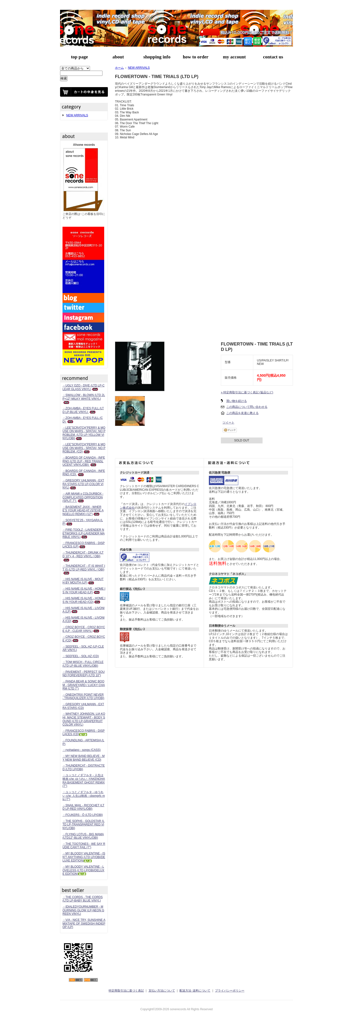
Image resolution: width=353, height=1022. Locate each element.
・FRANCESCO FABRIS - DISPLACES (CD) (84, 732)
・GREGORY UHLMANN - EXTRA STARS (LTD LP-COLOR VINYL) (83, 484)
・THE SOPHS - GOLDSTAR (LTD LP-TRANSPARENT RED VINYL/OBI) (83, 824)
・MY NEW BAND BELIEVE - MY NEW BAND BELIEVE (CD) (84, 757)
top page (79, 56)
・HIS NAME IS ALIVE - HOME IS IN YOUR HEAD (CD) (84, 600)
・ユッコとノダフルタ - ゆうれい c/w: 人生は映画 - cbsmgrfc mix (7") (84, 795)
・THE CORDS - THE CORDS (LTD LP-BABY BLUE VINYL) (83, 899)
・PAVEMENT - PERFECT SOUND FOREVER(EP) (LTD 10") (84, 673)
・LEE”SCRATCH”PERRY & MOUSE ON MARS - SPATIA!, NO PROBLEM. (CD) (84, 448)
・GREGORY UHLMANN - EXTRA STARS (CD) (83, 706)
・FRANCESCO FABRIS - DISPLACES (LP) (84, 544)
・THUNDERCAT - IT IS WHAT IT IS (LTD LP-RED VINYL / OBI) (84, 569)
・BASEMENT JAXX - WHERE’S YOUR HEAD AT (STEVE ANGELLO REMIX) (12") (83, 510)
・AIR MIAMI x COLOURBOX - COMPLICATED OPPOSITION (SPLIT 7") (83, 497)
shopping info (156, 56)
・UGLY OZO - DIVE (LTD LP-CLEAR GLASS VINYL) (83, 387)
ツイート (228, 422)
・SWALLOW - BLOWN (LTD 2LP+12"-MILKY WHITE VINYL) (84, 398)
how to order (195, 56)
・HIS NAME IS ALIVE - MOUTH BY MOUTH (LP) (83, 580)
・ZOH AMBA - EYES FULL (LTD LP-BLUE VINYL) (83, 410)
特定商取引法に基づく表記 (126, 990)
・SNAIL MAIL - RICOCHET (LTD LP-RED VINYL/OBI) (83, 807)
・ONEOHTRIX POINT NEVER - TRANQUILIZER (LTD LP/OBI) (83, 696)
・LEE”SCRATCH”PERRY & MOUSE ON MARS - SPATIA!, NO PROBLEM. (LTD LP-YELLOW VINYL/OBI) (84, 433)
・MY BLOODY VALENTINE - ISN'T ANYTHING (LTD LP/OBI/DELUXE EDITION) (84, 857)
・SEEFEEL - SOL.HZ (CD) (81, 656)
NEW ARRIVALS (77, 115)
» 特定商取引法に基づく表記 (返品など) (247, 392)
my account (234, 56)
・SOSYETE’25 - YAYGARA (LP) (83, 522)
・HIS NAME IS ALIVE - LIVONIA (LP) (83, 609)
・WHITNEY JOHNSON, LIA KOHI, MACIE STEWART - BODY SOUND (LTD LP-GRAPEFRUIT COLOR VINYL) (84, 719)
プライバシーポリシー (229, 990)
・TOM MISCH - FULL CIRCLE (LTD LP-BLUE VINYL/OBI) (83, 663)
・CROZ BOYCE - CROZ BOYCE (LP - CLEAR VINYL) (84, 629)
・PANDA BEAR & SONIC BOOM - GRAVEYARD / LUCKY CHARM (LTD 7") (84, 685)
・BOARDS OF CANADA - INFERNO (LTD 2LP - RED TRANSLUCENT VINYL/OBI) (84, 461)
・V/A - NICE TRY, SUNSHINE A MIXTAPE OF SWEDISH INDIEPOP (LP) (84, 923)
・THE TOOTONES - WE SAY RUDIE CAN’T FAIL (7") (84, 845)
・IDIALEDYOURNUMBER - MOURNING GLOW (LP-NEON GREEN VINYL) (83, 910)
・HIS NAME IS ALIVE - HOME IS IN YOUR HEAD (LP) (84, 590)
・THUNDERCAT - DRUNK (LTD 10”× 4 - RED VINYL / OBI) (83, 556)
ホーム (119, 67)
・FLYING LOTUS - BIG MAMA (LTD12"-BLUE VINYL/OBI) (83, 836)
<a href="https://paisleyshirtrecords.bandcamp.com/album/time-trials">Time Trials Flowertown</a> (204, 319)
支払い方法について (162, 990)
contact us (273, 56)
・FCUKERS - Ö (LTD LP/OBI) (83, 815)
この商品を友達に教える (242, 413)
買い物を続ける (236, 401)
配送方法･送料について (194, 990)
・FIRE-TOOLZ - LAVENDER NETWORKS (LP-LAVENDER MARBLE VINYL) (84, 533)
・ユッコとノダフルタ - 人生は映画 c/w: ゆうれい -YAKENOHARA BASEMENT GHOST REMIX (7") (84, 780)
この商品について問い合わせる (246, 407)
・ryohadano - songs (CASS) (82, 750)
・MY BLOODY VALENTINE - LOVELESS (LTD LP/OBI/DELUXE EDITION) (83, 870)
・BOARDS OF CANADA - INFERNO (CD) (84, 472)
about (118, 56)
